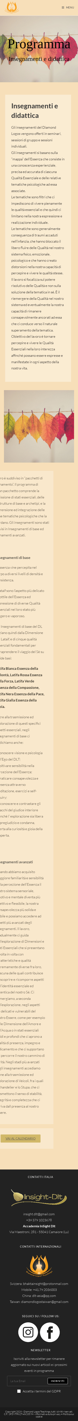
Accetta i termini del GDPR (39, 1391)
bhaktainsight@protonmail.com (45, 1284)
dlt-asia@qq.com (44, 1296)
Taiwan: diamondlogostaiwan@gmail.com (39, 1302)
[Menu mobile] (68, 8)
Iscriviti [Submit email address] (57, 1380)
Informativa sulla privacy (48, 1414)
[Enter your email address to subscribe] (39, 1381)
